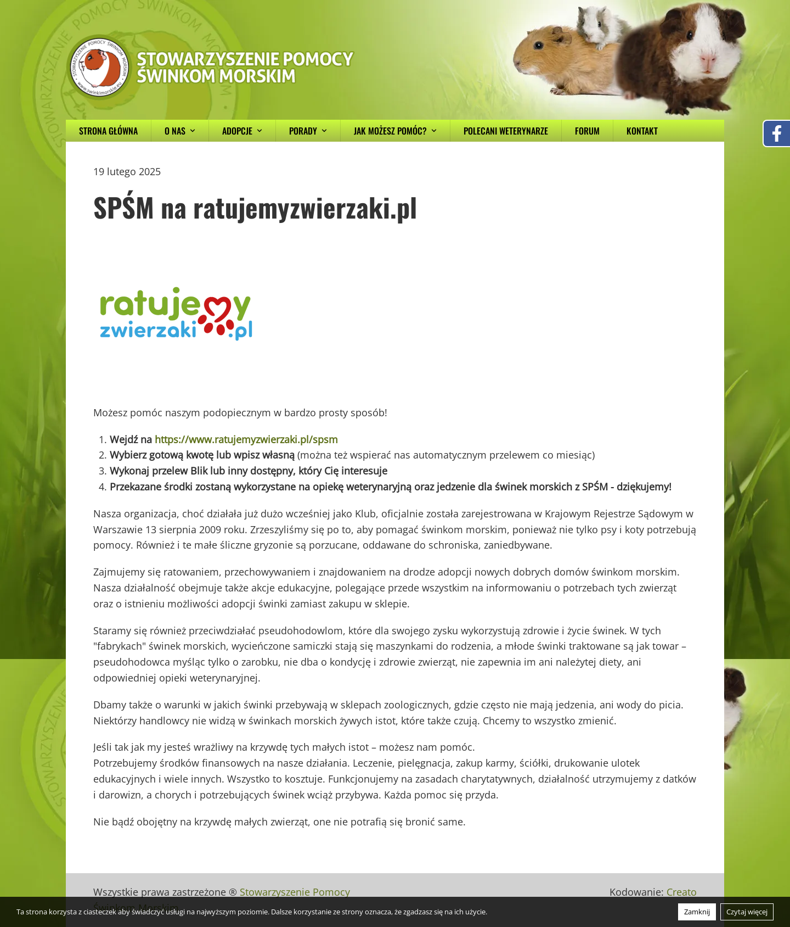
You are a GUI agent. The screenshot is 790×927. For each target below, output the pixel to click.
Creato (682, 891)
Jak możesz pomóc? (395, 130)
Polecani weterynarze (506, 130)
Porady (308, 130)
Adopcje (242, 130)
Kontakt (642, 130)
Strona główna (108, 130)
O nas (180, 130)
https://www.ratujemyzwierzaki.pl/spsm (246, 439)
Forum (587, 130)
